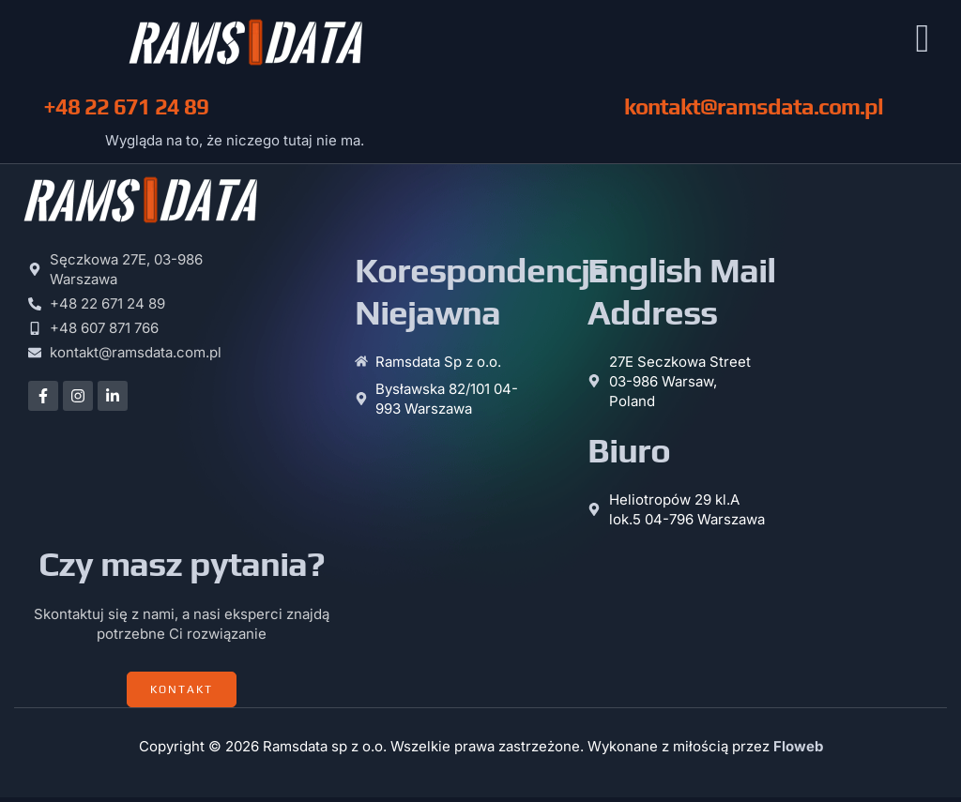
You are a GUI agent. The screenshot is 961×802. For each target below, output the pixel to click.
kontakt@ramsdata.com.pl (753, 111)
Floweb (798, 751)
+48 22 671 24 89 (125, 111)
